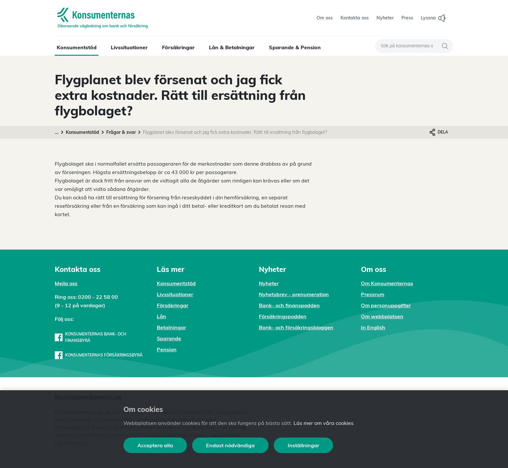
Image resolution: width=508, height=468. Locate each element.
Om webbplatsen (382, 316)
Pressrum (372, 294)
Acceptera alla (155, 445)
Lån (161, 316)
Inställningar (303, 445)
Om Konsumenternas (387, 283)
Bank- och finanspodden (289, 305)
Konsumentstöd (77, 47)
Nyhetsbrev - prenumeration (294, 294)
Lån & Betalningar (232, 47)
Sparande (169, 338)
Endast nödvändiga (230, 445)
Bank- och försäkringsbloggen (296, 327)
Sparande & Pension (295, 47)
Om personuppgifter (386, 305)
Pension (167, 349)
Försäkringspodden (282, 316)
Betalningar (171, 327)
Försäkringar (178, 47)
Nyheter (269, 283)
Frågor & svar (121, 132)
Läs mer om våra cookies (323, 423)
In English (373, 327)
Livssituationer (129, 47)
